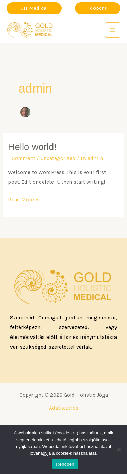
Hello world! (32, 147)
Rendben (65, 464)
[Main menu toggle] (112, 30)
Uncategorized (58, 158)
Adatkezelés (63, 408)
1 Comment (21, 158)
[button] (34, 8)
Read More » (23, 199)
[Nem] (118, 449)
